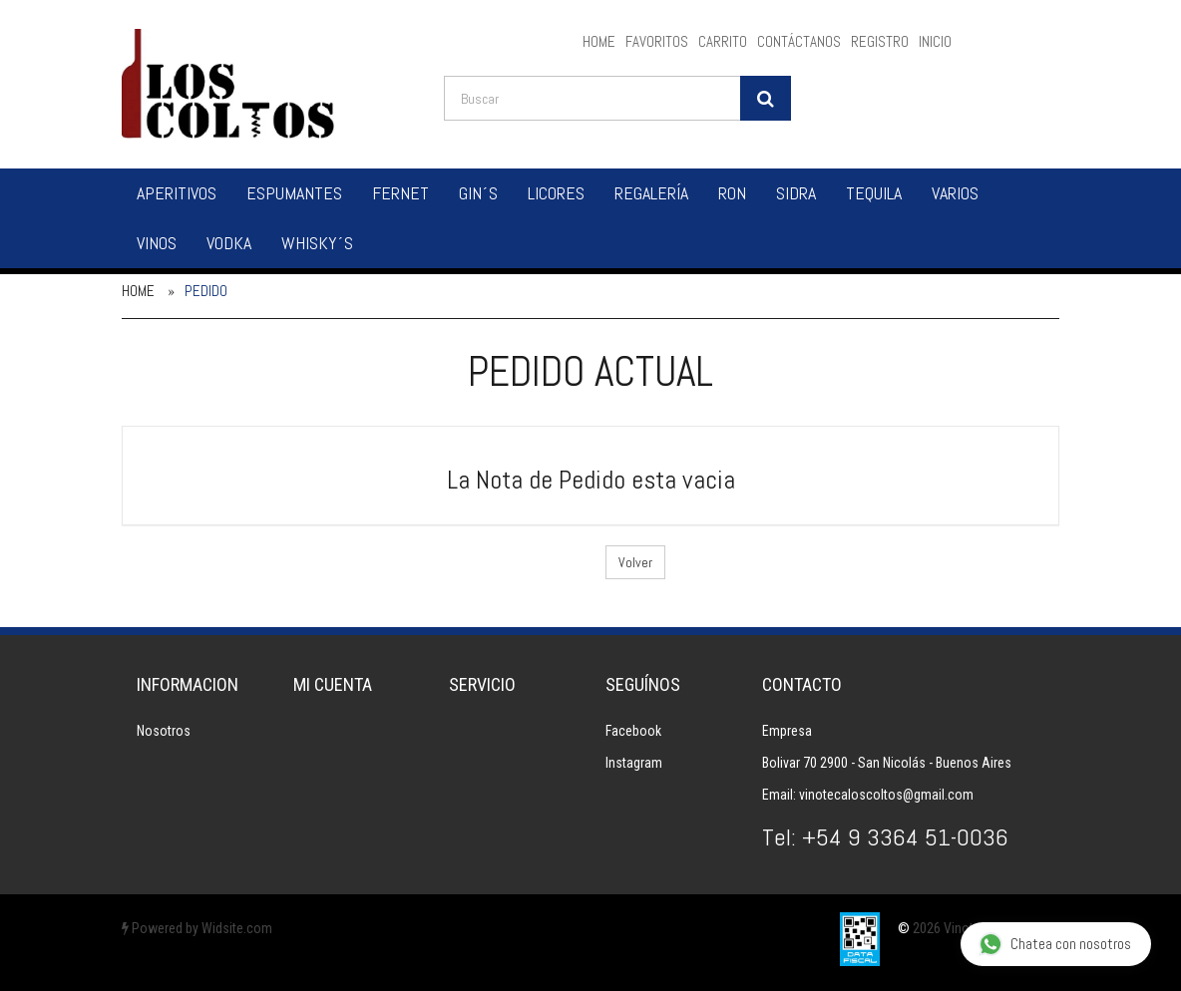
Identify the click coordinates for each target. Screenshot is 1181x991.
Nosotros (164, 731)
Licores (556, 192)
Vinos (157, 242)
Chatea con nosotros (1055, 944)
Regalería (651, 192)
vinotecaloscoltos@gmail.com (886, 795)
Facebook (633, 731)
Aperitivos (176, 192)
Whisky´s (317, 242)
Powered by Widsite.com (197, 928)
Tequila (874, 192)
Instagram (633, 763)
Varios (955, 192)
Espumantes (294, 192)
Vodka (228, 242)
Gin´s (478, 192)
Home (138, 290)
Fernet (400, 192)
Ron (732, 192)
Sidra (796, 192)
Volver (635, 562)
